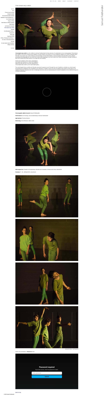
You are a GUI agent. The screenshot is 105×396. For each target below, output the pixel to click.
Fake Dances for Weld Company (7, 22)
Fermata (12, 29)
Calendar (69, 1)
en (51, 1)
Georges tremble (10, 14)
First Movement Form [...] (9, 31)
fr (53, 1)
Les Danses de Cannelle (9, 26)
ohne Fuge (12, 34)
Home (59, 1)
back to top (18, 392)
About (64, 1)
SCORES (12, 48)
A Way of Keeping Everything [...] (7, 37)
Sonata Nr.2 (11, 32)
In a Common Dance (10, 19)
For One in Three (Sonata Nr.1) (8, 39)
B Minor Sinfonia (11, 44)
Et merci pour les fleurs (9, 12)
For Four (12, 41)
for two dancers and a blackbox (7, 43)
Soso (13, 10)
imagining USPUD (10, 36)
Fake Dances (11, 24)
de (55, 1)
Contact (76, 1)
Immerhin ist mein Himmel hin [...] (7, 17)
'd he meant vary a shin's (9, 27)
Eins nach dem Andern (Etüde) (8, 15)
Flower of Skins (11, 20)
